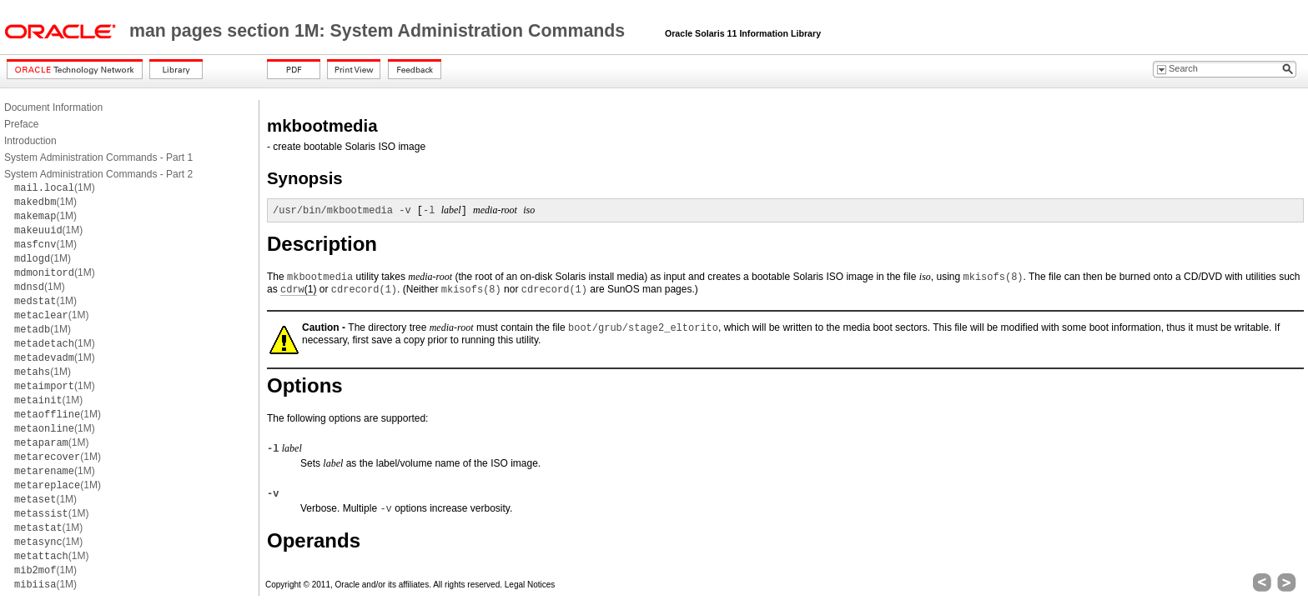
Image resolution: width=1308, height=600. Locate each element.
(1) (298, 289)
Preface (21, 124)
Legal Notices (530, 584)
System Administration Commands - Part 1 (98, 157)
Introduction (30, 141)
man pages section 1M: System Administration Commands (379, 31)
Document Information (53, 107)
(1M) (54, 187)
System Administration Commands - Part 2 (98, 174)
